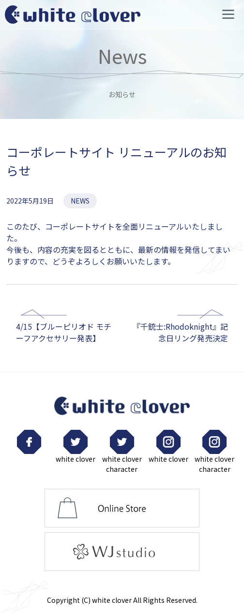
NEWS (80, 200)
